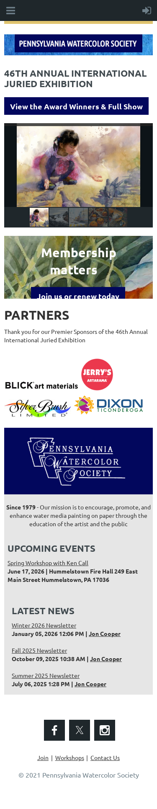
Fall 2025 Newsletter (39, 650)
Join (43, 757)
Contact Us (105, 757)
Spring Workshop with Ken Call (48, 562)
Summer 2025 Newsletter (46, 675)
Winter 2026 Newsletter (44, 625)
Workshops (69, 757)
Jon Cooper (105, 633)
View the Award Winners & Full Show (76, 106)
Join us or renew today (78, 296)
